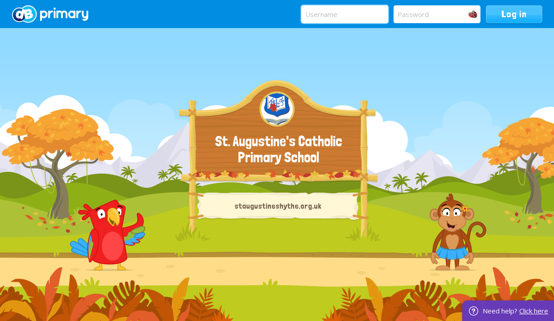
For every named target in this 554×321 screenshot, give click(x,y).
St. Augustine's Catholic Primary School (278, 149)
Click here (533, 310)
